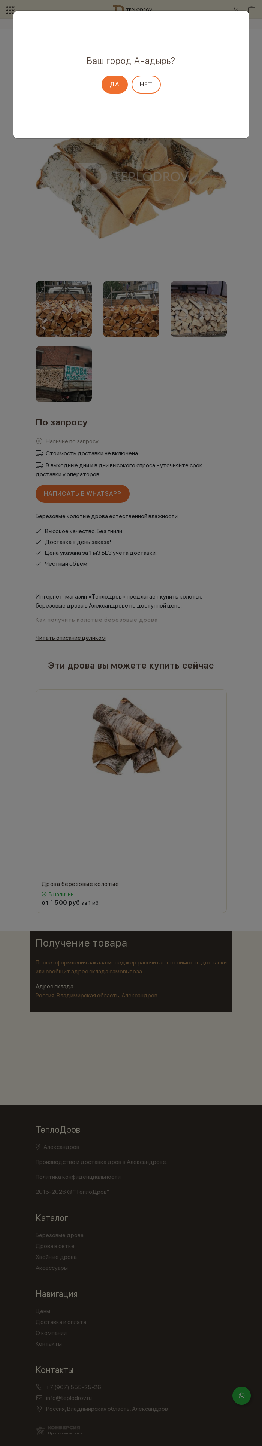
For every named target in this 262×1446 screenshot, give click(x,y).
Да (115, 84)
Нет (146, 84)
